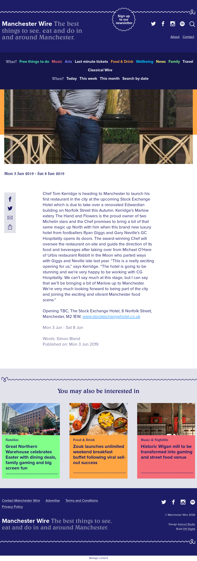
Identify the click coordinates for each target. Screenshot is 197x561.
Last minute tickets (91, 61)
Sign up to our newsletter (124, 19)
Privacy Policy (12, 507)
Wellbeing (144, 61)
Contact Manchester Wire (21, 500)
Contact (188, 37)
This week (88, 78)
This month (110, 78)
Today (71, 78)
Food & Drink (122, 61)
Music (57, 61)
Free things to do (34, 61)
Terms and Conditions (81, 500)
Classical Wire (100, 70)
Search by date (135, 78)
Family (174, 61)
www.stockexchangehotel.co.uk (111, 316)
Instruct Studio (186, 524)
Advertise (53, 500)
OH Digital (189, 529)
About (174, 37)
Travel (188, 61)
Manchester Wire (27, 24)
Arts (68, 61)
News (161, 61)
